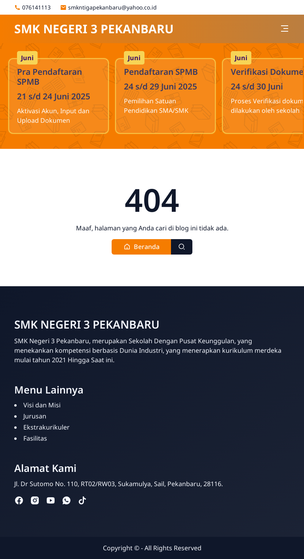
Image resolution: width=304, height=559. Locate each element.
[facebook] (19, 500)
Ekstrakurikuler (46, 427)
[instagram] (35, 500)
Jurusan (34, 416)
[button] (141, 247)
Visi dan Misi (42, 405)
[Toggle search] (181, 247)
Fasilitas (35, 438)
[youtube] (50, 500)
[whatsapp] (66, 500)
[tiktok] (82, 500)
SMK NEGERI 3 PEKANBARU (94, 29)
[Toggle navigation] (284, 28)
